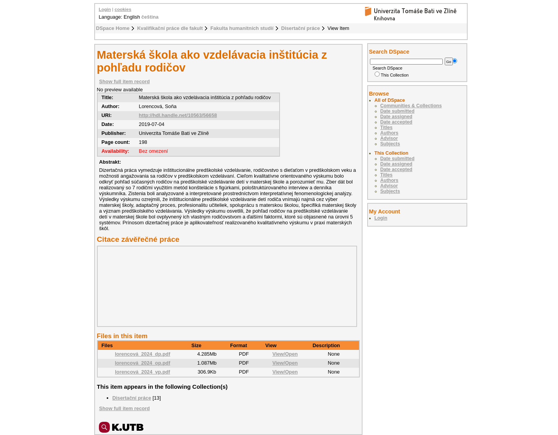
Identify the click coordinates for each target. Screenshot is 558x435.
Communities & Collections (411, 105)
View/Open (284, 354)
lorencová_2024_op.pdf (142, 363)
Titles (386, 127)
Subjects (390, 144)
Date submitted (397, 111)
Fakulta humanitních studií (241, 28)
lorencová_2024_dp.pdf (142, 354)
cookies (122, 9)
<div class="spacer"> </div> (225, 286)
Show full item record (124, 81)
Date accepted (396, 122)
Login (105, 9)
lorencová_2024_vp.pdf (142, 372)
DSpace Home (113, 28)
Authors (389, 133)
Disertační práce (300, 28)
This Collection (392, 75)
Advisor (389, 138)
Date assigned (396, 116)
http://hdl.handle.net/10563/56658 (178, 115)
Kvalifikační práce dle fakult (170, 28)
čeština (149, 17)
